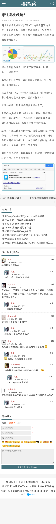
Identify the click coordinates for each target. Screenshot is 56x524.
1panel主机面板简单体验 (17, 227)
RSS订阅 (5, 490)
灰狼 (12, 271)
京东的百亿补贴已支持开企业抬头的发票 (25, 235)
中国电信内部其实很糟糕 (42, 198)
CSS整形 (45, 482)
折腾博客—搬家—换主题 (17, 231)
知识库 (9, 482)
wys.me (11, 284)
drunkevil (11, 316)
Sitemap (17, 490)
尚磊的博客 (15, 364)
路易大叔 (11, 389)
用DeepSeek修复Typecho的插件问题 (24, 216)
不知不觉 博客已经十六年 (18, 223)
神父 (9, 259)
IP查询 (19, 482)
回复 (53, 259)
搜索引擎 (7, 20)
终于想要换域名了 (12, 198)
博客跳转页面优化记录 (16, 238)
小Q (9, 341)
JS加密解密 (32, 482)
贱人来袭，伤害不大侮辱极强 (20, 220)
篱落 (46, 486)
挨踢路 (28, 3)
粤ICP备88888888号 (36, 490)
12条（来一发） (34, 20)
